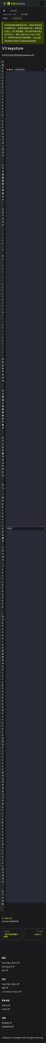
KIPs (5, 970)
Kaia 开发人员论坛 (10, 984)
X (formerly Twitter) (11, 991)
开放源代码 (7, 1026)
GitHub (6, 1005)
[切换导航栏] (4, 3)
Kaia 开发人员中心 (10, 963)
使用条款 (7, 1023)
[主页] (4, 11)
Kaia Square (8, 966)
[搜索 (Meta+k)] (42, 3)
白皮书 (6, 1009)
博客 (5, 988)
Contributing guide (27, 40)
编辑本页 (7, 918)
